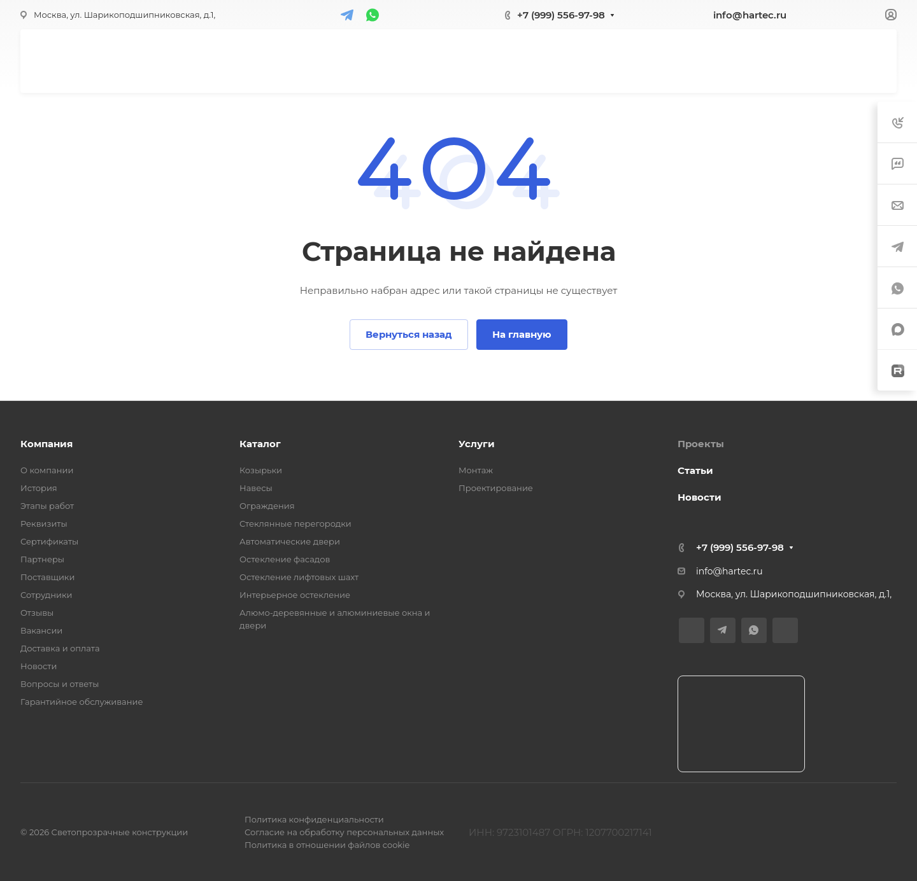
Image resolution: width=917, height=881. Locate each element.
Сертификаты (49, 541)
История (38, 488)
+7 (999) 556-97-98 (561, 15)
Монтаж (475, 470)
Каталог (260, 444)
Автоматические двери (289, 541)
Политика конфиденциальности (314, 819)
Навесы (256, 488)
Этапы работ (47, 506)
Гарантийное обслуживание (81, 702)
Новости (38, 666)
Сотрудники (46, 595)
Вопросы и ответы (59, 684)
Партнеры (42, 559)
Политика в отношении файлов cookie (327, 845)
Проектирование (495, 488)
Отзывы (36, 612)
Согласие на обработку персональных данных (344, 832)
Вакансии (41, 630)
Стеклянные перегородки (295, 523)
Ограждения (267, 506)
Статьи (695, 470)
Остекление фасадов (284, 559)
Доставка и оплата (60, 648)
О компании (46, 470)
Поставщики (47, 577)
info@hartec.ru (749, 15)
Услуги (476, 444)
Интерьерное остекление (294, 595)
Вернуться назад (409, 334)
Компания (46, 444)
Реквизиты (44, 523)
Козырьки (260, 470)
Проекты (701, 444)
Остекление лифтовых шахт (299, 577)
